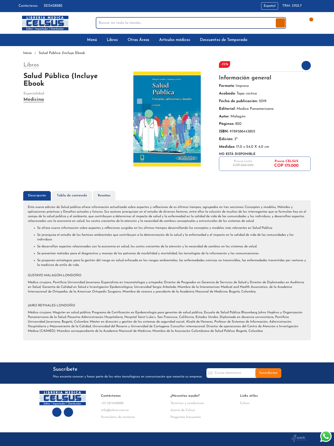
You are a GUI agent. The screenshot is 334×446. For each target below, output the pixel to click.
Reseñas (104, 195)
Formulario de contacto (118, 417)
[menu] (167, 40)
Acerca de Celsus (182, 410)
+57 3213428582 (112, 403)
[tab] (37, 196)
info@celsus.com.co (115, 410)
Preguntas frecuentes (185, 417)
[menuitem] (93, 40)
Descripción (37, 195)
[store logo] (45, 23)
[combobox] (186, 23)
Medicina (33, 99)
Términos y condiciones (187, 403)
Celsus (245, 403)
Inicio (27, 53)
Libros (31, 65)
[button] (269, 6)
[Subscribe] (268, 373)
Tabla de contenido (72, 195)
